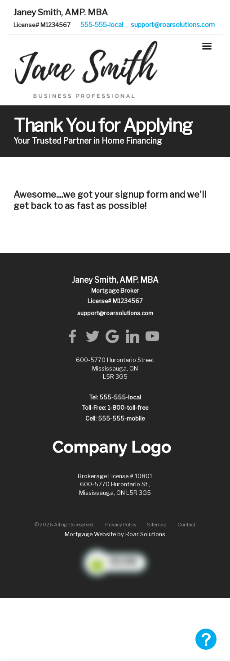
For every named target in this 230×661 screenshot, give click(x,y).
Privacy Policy (121, 524)
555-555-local (101, 24)
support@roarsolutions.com (173, 24)
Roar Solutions (145, 534)
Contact (186, 524)
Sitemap (157, 524)
